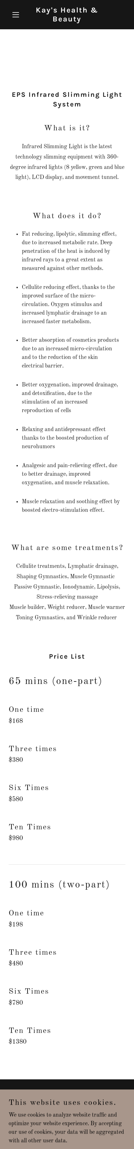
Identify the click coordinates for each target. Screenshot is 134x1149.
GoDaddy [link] (80, 1113)
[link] (67, 20)
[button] (17, 15)
